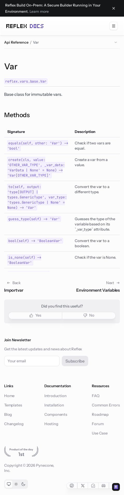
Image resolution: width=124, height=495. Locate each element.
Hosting (51, 424)
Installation (54, 405)
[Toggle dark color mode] (23, 484)
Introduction (55, 395)
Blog (8, 414)
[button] (35, 315)
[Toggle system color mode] (8, 484)
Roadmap (100, 414)
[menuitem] (113, 26)
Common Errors (106, 405)
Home (9, 395)
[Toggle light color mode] (16, 484)
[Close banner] (113, 8)
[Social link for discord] (104, 486)
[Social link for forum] (93, 486)
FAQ (95, 395)
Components (55, 414)
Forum (98, 424)
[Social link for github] (72, 486)
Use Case (100, 433)
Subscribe (75, 361)
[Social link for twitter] (82, 486)
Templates (13, 405)
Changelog (13, 424)
